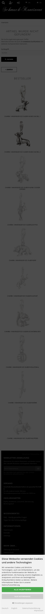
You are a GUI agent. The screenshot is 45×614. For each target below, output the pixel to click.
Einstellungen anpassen (22, 603)
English (14, 608)
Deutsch (5, 608)
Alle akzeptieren (22, 590)
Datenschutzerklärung (31, 608)
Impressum (38, 610)
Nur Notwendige (22, 596)
